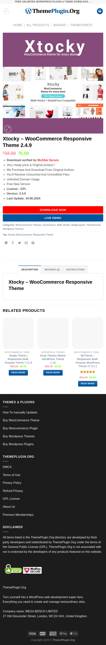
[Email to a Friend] (26, 243)
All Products (38, 25)
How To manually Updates (20, 412)
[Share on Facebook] (13, 243)
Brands (60, 25)
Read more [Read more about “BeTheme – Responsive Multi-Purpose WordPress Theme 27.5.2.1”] (88, 383)
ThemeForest (81, 25)
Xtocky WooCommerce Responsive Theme (30, 234)
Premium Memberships (18, 514)
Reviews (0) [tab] (52, 269)
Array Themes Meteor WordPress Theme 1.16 (53, 359)
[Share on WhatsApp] (6, 243)
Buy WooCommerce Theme (21, 420)
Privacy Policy (12, 482)
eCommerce (49, 225)
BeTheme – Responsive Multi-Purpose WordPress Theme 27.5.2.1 (88, 361)
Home (17, 25)
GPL (23, 188)
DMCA (7, 467)
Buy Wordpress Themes (19, 436)
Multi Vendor (63, 225)
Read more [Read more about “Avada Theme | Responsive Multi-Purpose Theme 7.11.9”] (18, 372)
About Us (9, 506)
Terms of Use (11, 475)
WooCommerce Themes (28, 225)
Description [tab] (29, 269)
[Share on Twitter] (20, 243)
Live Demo (53, 217)
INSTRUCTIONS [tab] (75, 269)
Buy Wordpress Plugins (18, 444)
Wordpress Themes (13, 228)
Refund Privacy (13, 490)
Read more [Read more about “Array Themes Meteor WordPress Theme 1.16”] (53, 372)
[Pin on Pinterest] (33, 243)
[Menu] (6, 11)
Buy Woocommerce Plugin (20, 428)
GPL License (11, 498)
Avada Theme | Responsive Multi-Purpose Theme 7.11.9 (18, 359)
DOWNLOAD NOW (53, 209)
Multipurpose (78, 225)
